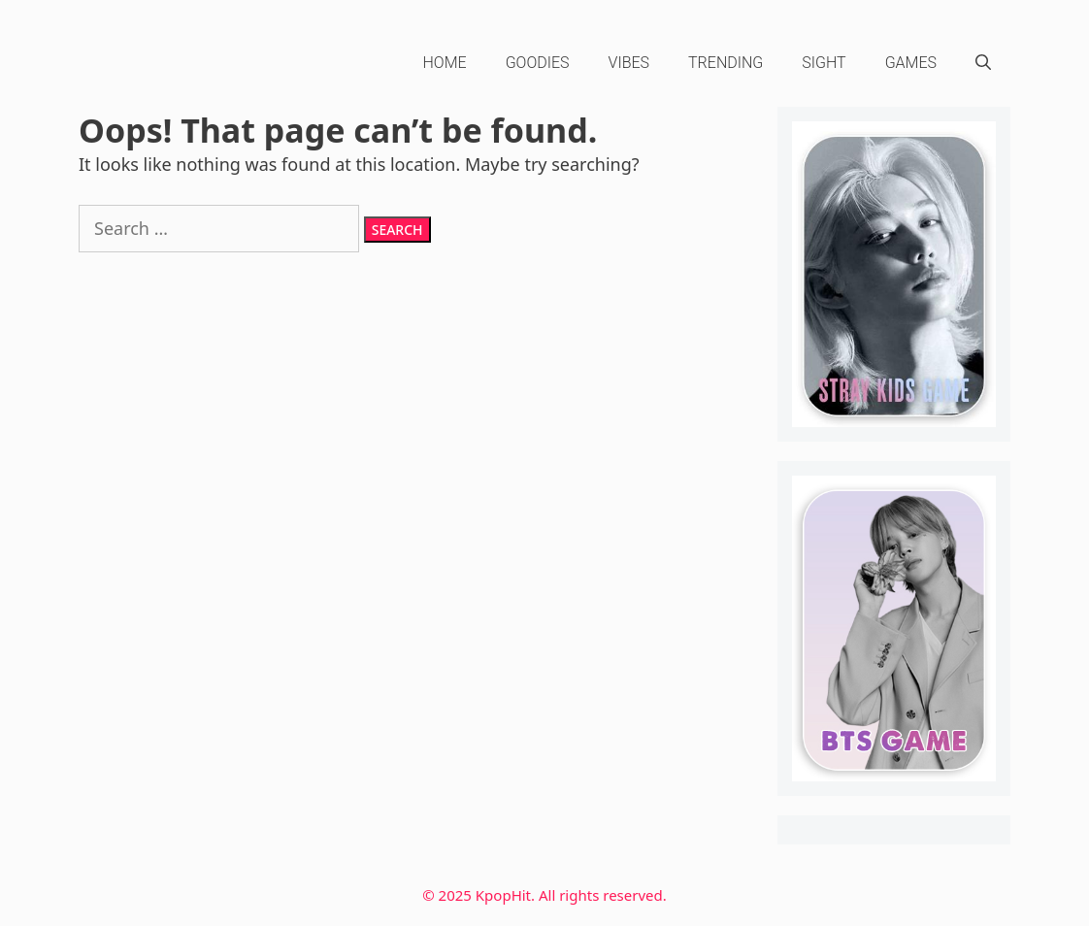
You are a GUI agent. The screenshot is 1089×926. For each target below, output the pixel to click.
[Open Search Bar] (983, 63)
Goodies (538, 62)
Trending (725, 62)
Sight (823, 62)
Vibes (629, 62)
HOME (445, 62)
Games (911, 62)
